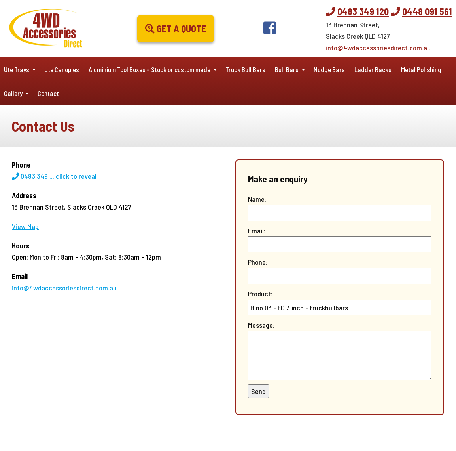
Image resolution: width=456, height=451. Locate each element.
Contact (48, 93)
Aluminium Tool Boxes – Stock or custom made (149, 69)
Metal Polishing (421, 69)
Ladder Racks (373, 69)
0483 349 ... (54, 176)
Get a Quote (175, 28)
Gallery (13, 93)
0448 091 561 (427, 11)
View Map (25, 226)
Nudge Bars (329, 69)
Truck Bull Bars (245, 69)
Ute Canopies (61, 69)
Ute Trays (16, 69)
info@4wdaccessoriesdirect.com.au (378, 47)
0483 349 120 (363, 11)
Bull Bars (287, 69)
